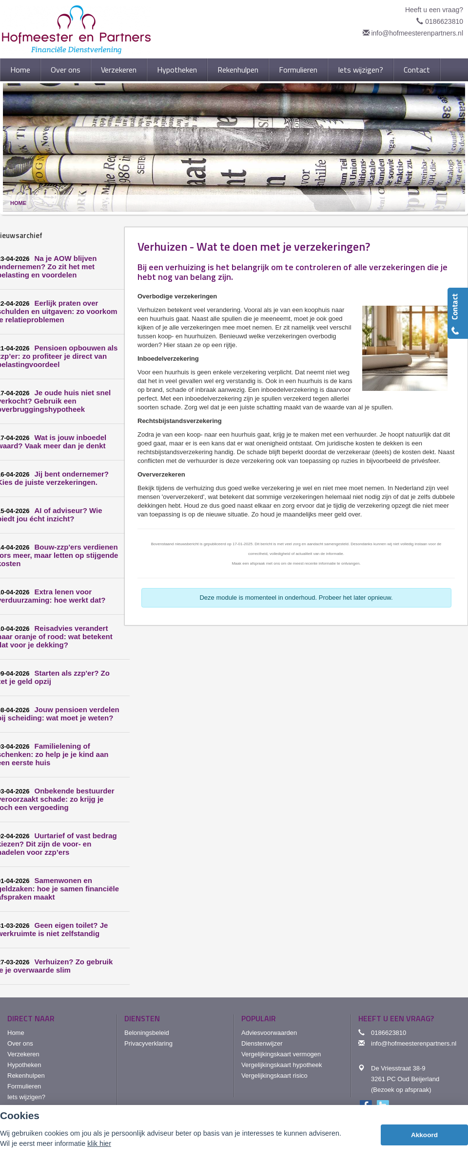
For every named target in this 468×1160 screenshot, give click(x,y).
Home (18, 203)
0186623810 (444, 21)
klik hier (99, 1143)
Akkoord (424, 1135)
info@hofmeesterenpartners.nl (417, 33)
